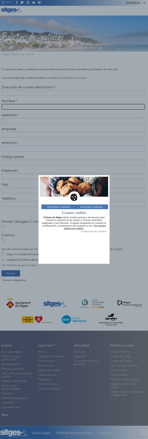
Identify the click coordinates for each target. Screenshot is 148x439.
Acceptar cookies (91, 206)
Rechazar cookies (58, 206)
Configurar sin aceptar (94, 231)
